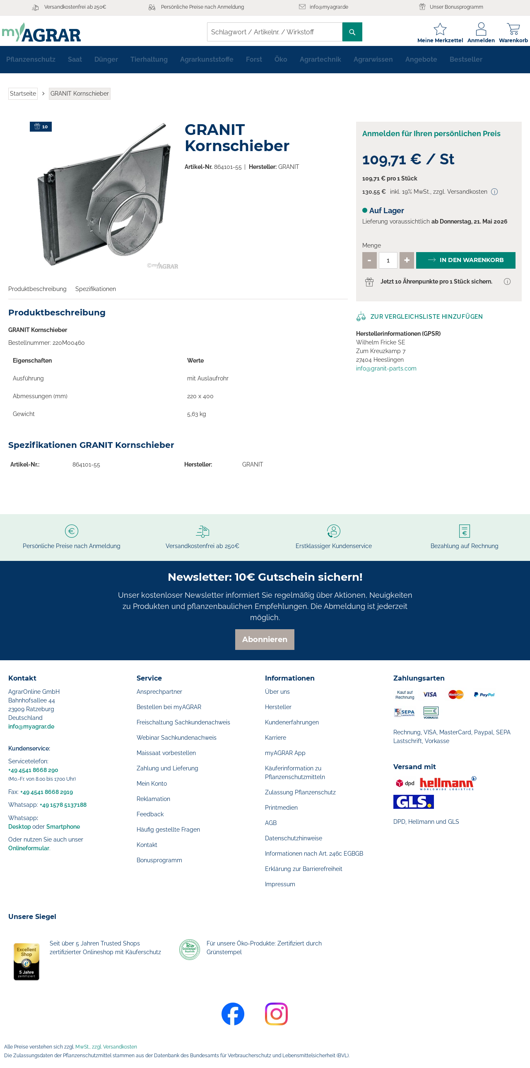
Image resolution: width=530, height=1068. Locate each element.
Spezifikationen (95, 294)
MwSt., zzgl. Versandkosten (106, 1047)
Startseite (23, 98)
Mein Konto (152, 783)
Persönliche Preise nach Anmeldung (202, 7)
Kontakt (147, 845)
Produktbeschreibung (37, 294)
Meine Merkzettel (434, 40)
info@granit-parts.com (386, 373)
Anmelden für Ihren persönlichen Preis (431, 138)
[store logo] (47, 32)
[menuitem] (31, 64)
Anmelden (475, 40)
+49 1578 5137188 (63, 804)
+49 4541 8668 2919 (46, 792)
